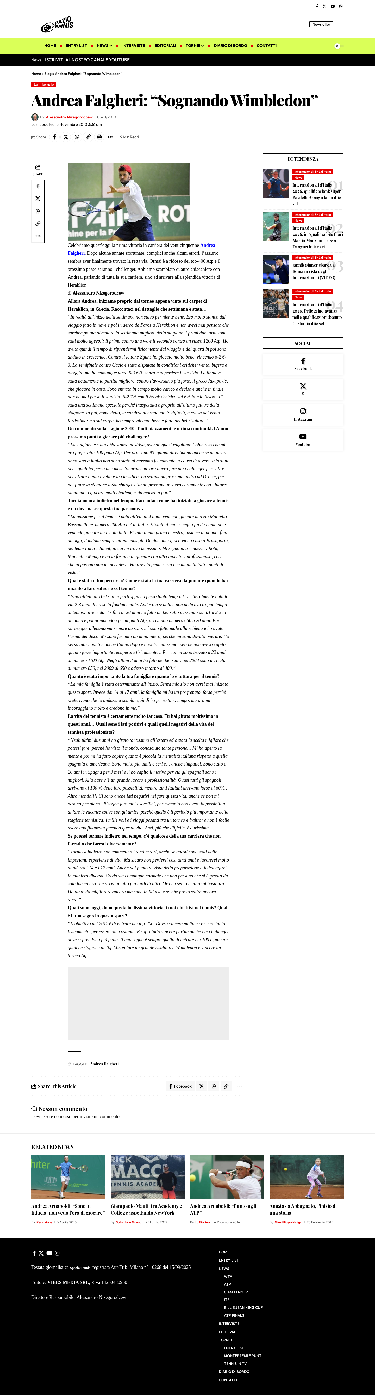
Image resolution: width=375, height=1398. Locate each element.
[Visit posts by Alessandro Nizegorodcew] (35, 117)
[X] (324, 6)
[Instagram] (341, 6)
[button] (339, 24)
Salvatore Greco (128, 1222)
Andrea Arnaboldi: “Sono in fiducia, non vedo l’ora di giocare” (68, 1209)
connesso (62, 1116)
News (298, 178)
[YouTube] (332, 6)
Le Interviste (44, 84)
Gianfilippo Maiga (288, 1222)
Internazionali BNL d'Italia (313, 172)
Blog (48, 73)
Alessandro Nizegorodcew (69, 117)
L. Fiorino (202, 1222)
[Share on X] (65, 137)
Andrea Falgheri (104, 1063)
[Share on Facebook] (54, 137)
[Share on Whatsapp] (77, 137)
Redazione (44, 1222)
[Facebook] (317, 6)
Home (36, 73)
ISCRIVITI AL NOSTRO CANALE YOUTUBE (87, 59)
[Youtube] (302, 440)
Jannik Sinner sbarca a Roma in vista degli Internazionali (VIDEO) (313, 271)
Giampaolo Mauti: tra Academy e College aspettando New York (146, 1209)
